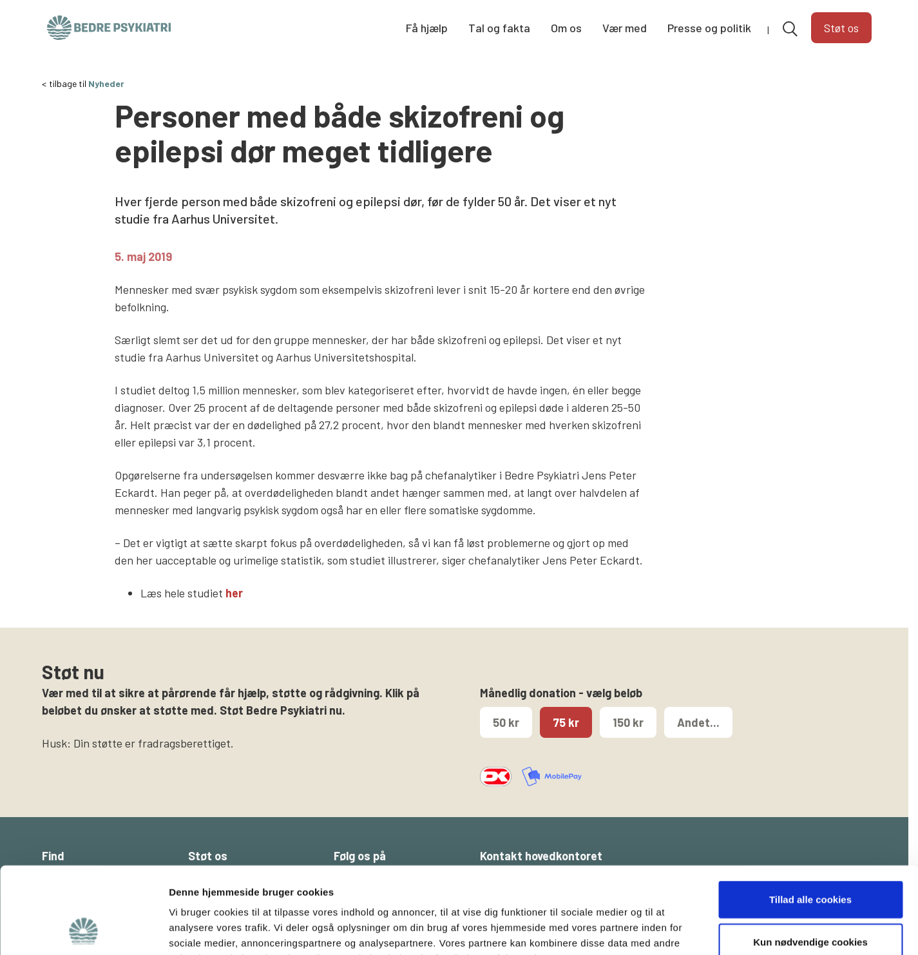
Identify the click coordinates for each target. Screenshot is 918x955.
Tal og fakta (499, 28)
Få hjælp (427, 28)
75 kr (566, 722)
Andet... (698, 722)
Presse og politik (709, 28)
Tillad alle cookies (810, 818)
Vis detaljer (670, 929)
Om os (566, 28)
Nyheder (106, 83)
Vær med (624, 28)
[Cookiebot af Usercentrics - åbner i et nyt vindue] (83, 930)
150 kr (628, 722)
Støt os (841, 28)
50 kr (506, 722)
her (234, 593)
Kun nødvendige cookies (810, 860)
